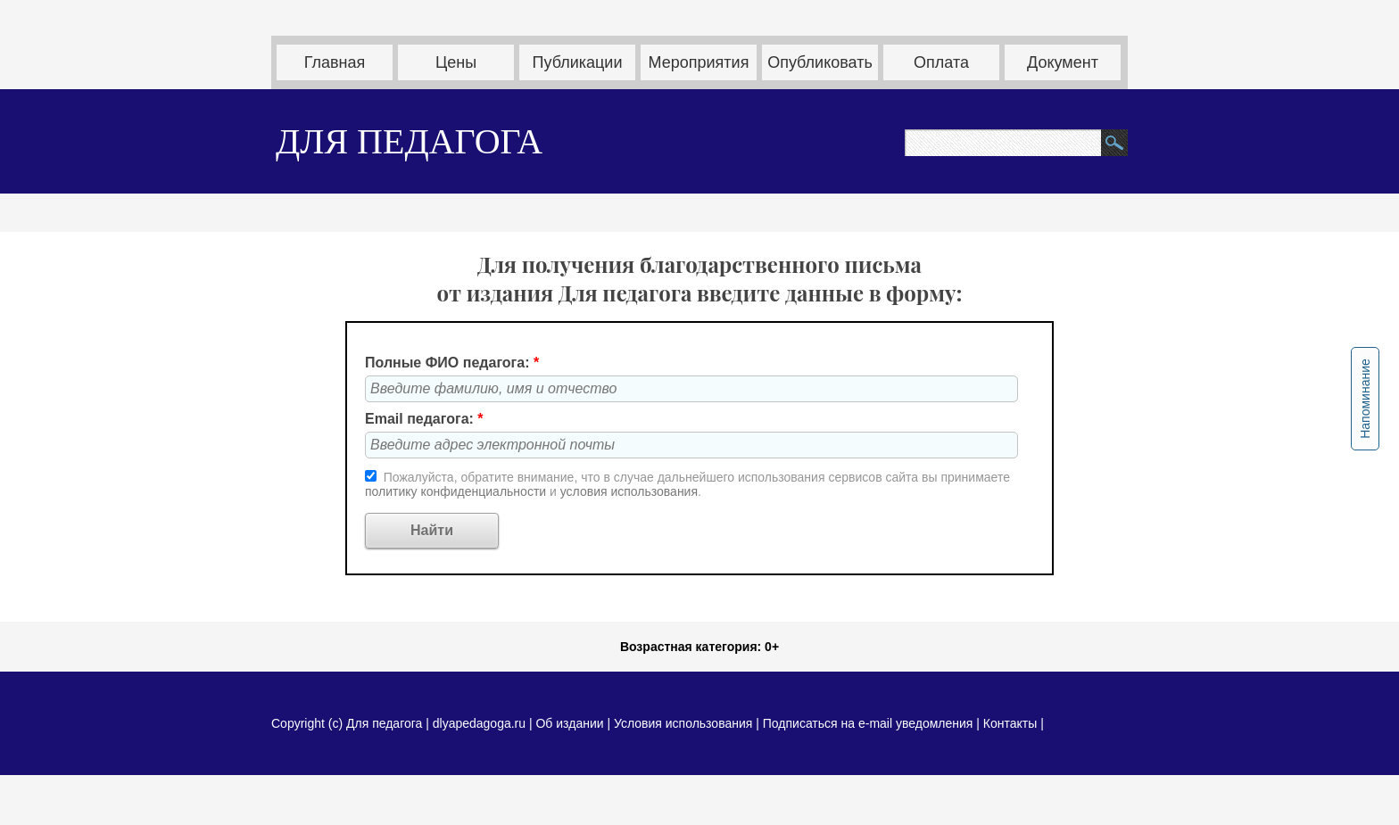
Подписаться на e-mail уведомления (868, 723)
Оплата (941, 62)
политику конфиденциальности (457, 491)
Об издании (569, 723)
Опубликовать (820, 62)
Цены (455, 62)
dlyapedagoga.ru (481, 723)
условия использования (629, 491)
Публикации (578, 62)
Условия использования (683, 723)
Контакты (1010, 723)
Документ (1062, 62)
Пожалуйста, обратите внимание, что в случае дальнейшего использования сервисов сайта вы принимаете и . (687, 484)
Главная (335, 62)
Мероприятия (699, 62)
